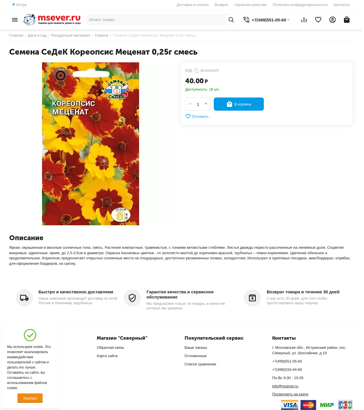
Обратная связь (110, 347)
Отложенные (196, 356)
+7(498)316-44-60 (287, 369)
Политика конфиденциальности (300, 5)
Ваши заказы (196, 347)
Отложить (197, 116)
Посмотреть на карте (290, 394)
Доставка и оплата (193, 5)
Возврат (222, 5)
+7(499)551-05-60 (287, 361)
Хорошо (30, 398)
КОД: (189, 71)
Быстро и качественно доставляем (76, 291)
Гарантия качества (251, 5)
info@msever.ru (285, 386)
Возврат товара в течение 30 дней (303, 291)
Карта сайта (107, 356)
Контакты (342, 5)
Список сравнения (200, 364)
